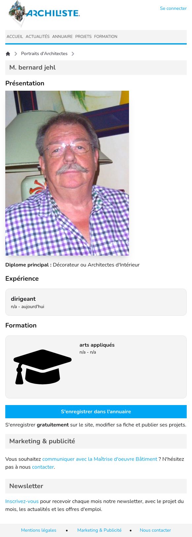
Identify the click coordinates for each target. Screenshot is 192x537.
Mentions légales (38, 530)
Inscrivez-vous (22, 501)
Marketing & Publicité (99, 530)
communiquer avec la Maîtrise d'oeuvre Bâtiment (99, 459)
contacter (43, 467)
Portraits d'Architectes (44, 53)
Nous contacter (155, 530)
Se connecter (173, 8)
